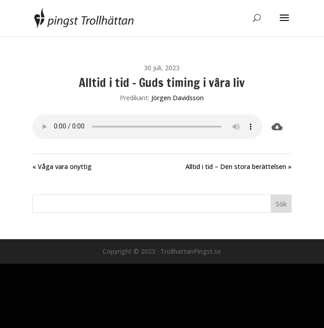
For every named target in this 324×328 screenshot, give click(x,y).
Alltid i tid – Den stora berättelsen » (238, 166)
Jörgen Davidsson (177, 97)
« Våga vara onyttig (62, 166)
